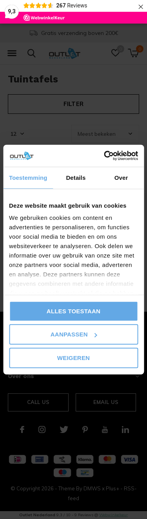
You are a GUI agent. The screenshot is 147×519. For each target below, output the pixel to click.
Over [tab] (121, 177)
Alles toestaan (73, 310)
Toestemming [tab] (28, 177)
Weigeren (73, 357)
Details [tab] (75, 177)
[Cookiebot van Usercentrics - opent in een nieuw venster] (104, 156)
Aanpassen (74, 334)
